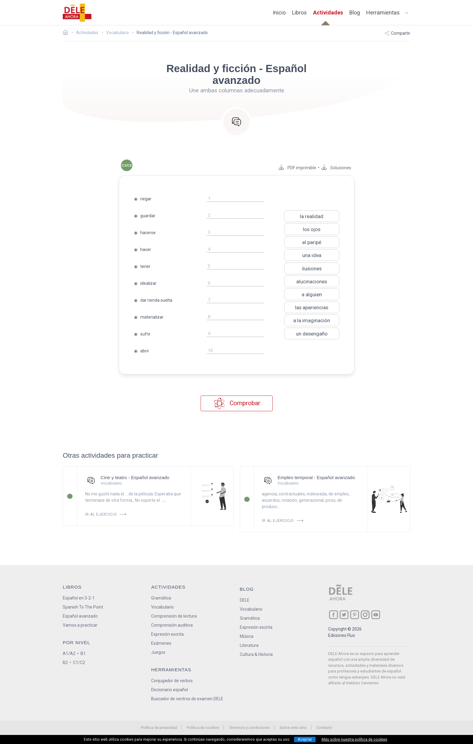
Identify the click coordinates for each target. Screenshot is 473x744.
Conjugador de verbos (172, 680)
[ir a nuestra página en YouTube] (375, 614)
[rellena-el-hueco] (235, 199)
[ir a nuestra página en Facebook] (333, 614)
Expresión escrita (167, 634)
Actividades (328, 12)
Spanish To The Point (83, 607)
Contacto (324, 727)
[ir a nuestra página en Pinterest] (354, 614)
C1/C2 (79, 662)
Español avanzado (80, 616)
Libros (299, 12)
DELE (244, 600)
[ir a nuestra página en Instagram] (365, 614)
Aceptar (305, 739)
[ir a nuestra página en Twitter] (344, 614)
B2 (65, 662)
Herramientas (383, 12)
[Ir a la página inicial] (67, 33)
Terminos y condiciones (249, 727)
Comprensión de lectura (174, 616)
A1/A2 (69, 653)
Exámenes (161, 643)
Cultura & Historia (256, 654)
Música (246, 636)
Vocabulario (162, 607)
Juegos (158, 652)
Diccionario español (169, 689)
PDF (301, 167)
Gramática (161, 598)
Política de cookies (203, 727)
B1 (83, 653)
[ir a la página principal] (77, 13)
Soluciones (341, 167)
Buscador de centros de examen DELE (187, 698)
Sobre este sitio (293, 727)
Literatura (249, 645)
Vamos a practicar (80, 625)
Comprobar (236, 404)
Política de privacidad (159, 727)
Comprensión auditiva (172, 625)
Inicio (279, 12)
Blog (354, 12)
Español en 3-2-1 (79, 598)
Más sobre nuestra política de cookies (354, 739)
